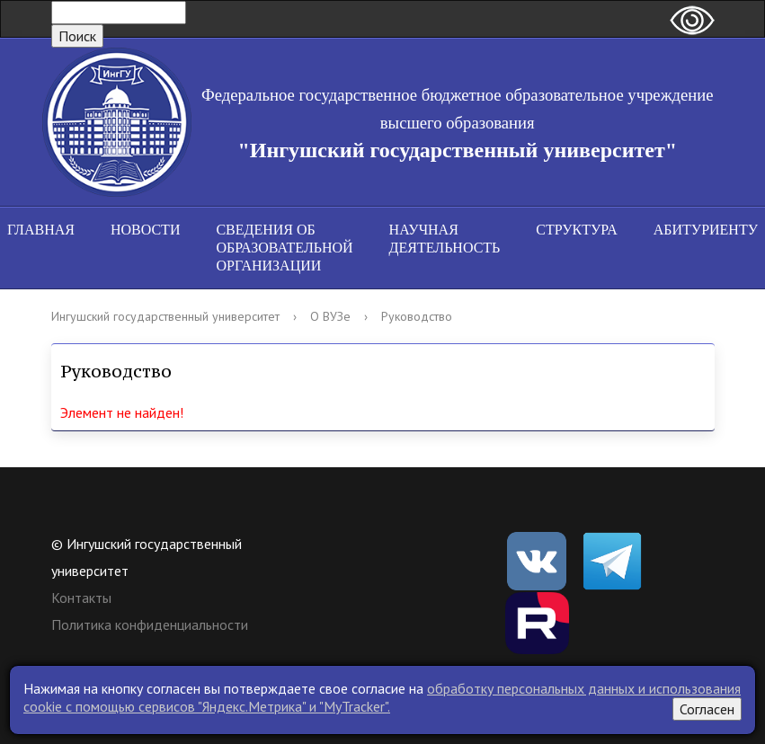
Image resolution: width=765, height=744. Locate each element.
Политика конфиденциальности (149, 624)
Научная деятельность (445, 238)
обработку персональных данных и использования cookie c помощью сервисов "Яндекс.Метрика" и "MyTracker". (382, 697)
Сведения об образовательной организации (284, 247)
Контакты (81, 598)
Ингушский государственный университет (165, 316)
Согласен (707, 709)
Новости (146, 229)
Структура (576, 229)
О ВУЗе (330, 316)
